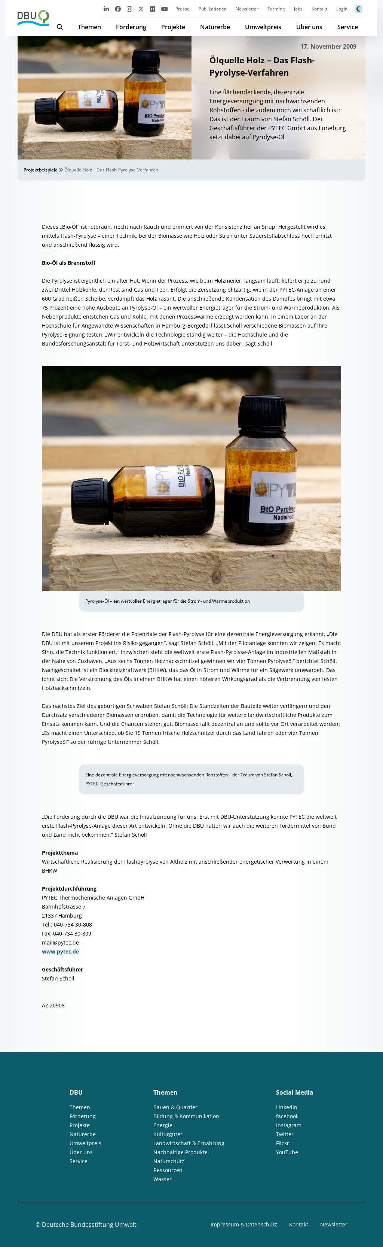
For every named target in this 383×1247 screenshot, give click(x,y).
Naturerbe (215, 27)
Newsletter (247, 9)
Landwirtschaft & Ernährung (188, 1143)
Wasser (162, 1179)
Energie (162, 1125)
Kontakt (319, 9)
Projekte (173, 27)
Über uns (309, 27)
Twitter (285, 1134)
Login (341, 9)
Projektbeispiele (41, 170)
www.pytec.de (60, 951)
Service (347, 27)
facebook (287, 1116)
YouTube (287, 1152)
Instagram (288, 1125)
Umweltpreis (263, 27)
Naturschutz (168, 1161)
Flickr (282, 1143)
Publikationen (213, 9)
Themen (89, 27)
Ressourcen (168, 1170)
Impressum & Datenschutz (244, 1224)
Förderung (131, 27)
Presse (182, 9)
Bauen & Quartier (175, 1107)
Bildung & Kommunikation (186, 1116)
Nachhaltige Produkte (180, 1152)
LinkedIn (286, 1107)
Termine (276, 9)
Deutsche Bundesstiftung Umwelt (89, 1224)
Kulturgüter (168, 1134)
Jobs (298, 9)
